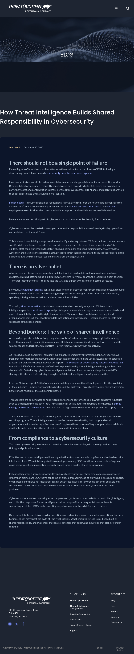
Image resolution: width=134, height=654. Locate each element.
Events (114, 611)
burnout (111, 206)
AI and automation (30, 306)
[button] (116, 8)
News (114, 606)
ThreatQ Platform (79, 600)
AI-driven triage (42, 310)
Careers (115, 617)
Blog (113, 600)
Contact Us (116, 622)
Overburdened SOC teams (86, 206)
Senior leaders (16, 202)
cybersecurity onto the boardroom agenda (68, 172)
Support (74, 630)
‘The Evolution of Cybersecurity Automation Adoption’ (93, 362)
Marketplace (76, 619)
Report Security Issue (81, 625)
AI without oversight (31, 289)
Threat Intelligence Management (79, 607)
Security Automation (80, 614)
